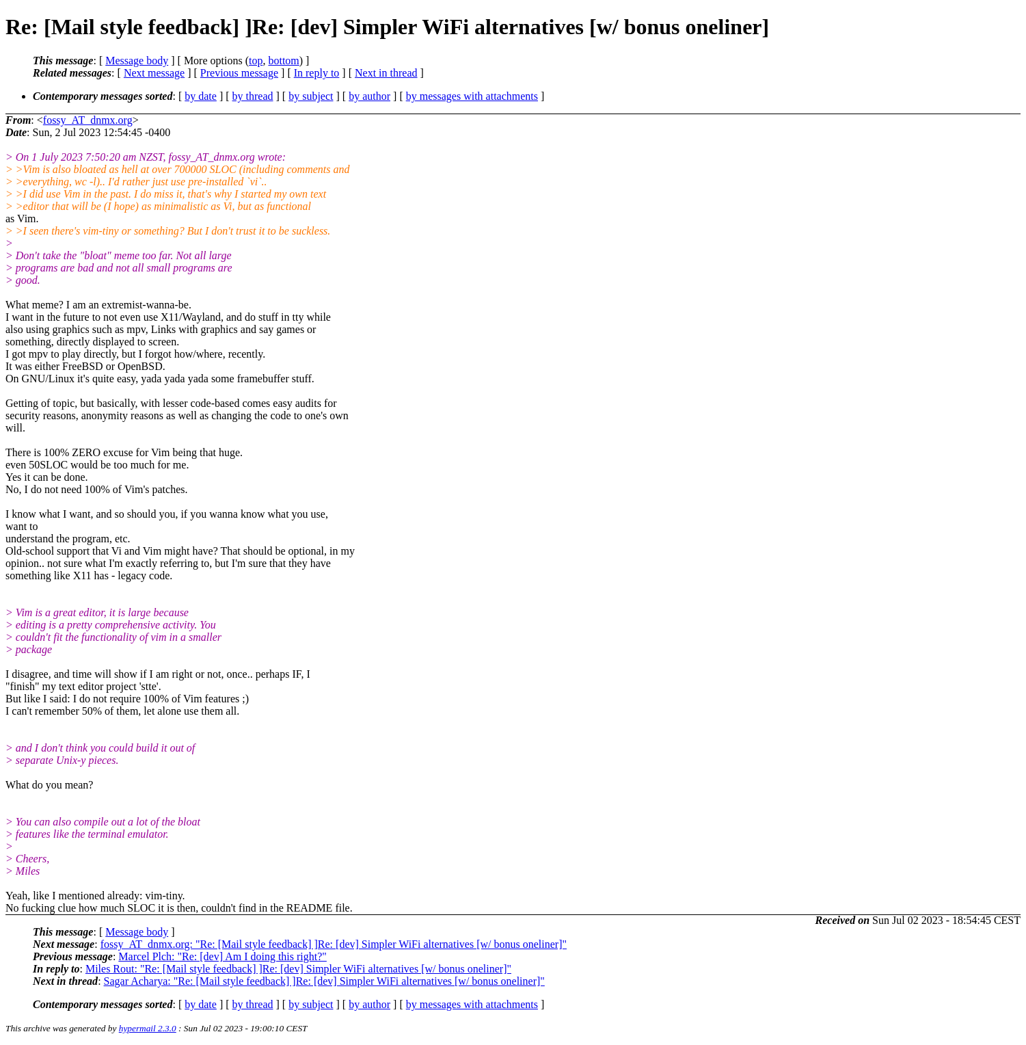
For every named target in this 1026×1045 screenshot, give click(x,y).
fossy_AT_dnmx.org (88, 120)
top (255, 60)
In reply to (317, 73)
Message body (136, 60)
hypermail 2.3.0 (147, 1028)
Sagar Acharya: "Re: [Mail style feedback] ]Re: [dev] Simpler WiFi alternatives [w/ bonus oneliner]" (324, 981)
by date (201, 96)
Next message (154, 73)
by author (369, 96)
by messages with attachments (472, 96)
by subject (310, 96)
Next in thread (386, 73)
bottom (283, 60)
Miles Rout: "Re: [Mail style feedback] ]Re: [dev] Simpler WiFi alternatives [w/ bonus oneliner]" (298, 969)
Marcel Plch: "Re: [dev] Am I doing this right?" (222, 956)
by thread (252, 96)
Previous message (239, 73)
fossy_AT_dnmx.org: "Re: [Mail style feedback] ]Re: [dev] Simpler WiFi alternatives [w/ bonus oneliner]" (333, 944)
